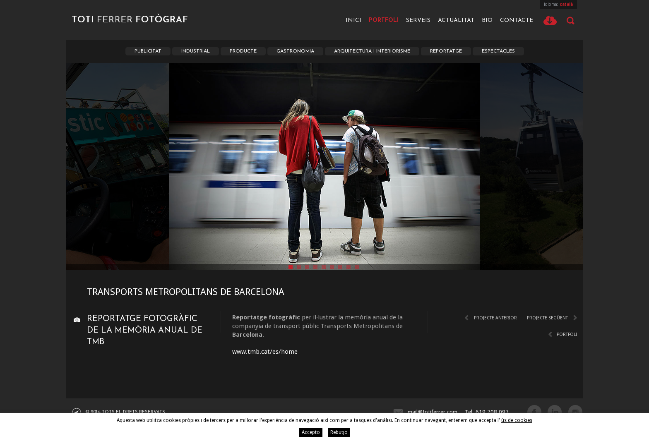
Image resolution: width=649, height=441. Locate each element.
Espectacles (498, 51)
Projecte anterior (495, 318)
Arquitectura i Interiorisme (372, 51)
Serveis (418, 20)
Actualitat (456, 20)
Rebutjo (339, 432)
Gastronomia (295, 51)
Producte (243, 51)
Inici (353, 20)
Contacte (516, 20)
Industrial (195, 51)
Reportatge (446, 51)
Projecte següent (547, 318)
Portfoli (384, 20)
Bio (487, 20)
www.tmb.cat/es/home (265, 351)
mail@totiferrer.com (432, 412)
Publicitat (148, 51)
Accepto (311, 432)
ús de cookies (516, 420)
